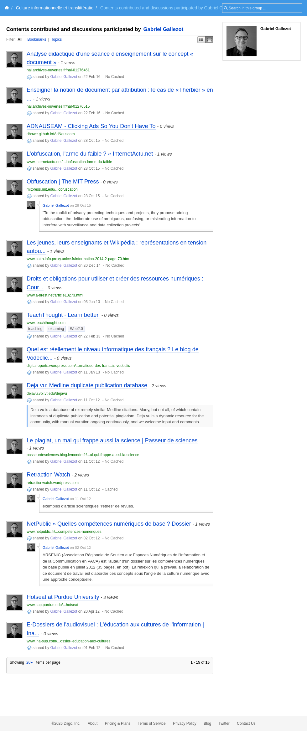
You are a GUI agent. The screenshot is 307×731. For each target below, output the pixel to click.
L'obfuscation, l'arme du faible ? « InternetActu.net (90, 154)
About (92, 723)
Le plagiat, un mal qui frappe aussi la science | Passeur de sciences (112, 440)
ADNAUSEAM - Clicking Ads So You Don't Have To (91, 126)
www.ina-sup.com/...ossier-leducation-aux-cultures (68, 641)
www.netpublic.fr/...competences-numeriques (64, 531)
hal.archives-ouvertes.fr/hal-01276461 (58, 70)
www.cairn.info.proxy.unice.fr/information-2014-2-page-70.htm (78, 259)
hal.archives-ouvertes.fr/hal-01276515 (58, 106)
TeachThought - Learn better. (63, 315)
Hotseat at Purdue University (63, 597)
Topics (56, 39)
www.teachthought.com (46, 323)
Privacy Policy (184, 723)
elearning (56, 329)
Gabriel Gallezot (163, 29)
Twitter (224, 723)
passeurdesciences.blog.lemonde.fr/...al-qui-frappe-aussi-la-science (83, 455)
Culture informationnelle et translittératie (54, 7)
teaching (35, 329)
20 (29, 662)
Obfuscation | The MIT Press (63, 181)
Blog (207, 723)
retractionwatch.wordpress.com (53, 483)
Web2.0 (76, 329)
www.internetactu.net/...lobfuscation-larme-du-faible (69, 162)
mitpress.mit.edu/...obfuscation (52, 189)
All (20, 39)
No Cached (114, 77)
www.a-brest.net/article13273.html (55, 295)
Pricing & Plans (117, 723)
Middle (209, 39)
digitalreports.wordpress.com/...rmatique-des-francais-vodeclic (78, 365)
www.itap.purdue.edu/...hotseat (52, 605)
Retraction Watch (48, 474)
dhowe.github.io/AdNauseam (51, 134)
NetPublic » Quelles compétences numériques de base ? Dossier (109, 524)
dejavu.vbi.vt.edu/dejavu (47, 393)
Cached (111, 489)
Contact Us (246, 723)
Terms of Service (151, 723)
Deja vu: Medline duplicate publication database (87, 385)
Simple (201, 39)
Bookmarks (36, 39)
